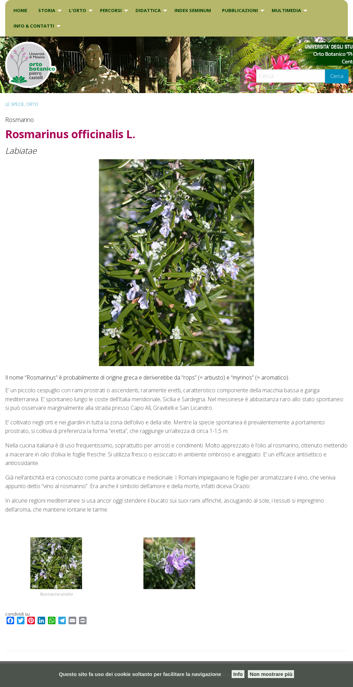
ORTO (32, 104)
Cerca (336, 76)
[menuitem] (20, 10)
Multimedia (286, 10)
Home (20, 10)
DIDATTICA (148, 10)
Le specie (14, 104)
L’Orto (77, 10)
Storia (46, 10)
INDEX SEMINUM (192, 10)
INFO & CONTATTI (33, 26)
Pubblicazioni (240, 10)
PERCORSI (111, 10)
